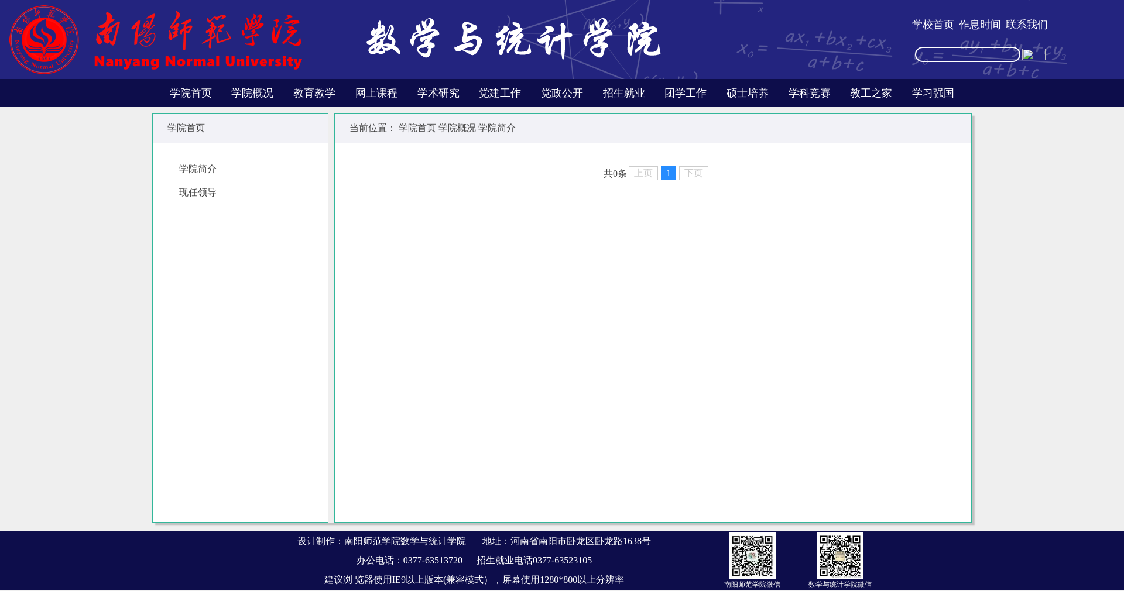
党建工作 (500, 93)
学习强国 (933, 93)
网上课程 (376, 93)
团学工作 (685, 93)
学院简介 (198, 169)
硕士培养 (748, 93)
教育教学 (314, 93)
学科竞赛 (810, 93)
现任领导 (198, 192)
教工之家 (871, 93)
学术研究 (438, 93)
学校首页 (933, 24)
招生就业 (624, 93)
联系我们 (1027, 24)
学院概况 (252, 93)
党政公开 (562, 93)
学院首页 (191, 93)
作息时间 (980, 24)
